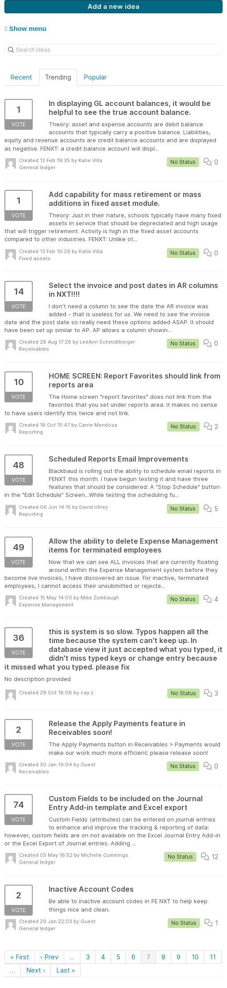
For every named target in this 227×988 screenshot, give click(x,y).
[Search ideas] (113, 50)
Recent (21, 77)
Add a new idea (113, 6)
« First (19, 957)
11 (213, 957)
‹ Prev (49, 957)
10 (195, 957)
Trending (58, 77)
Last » (65, 970)
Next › (35, 970)
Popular (95, 77)
